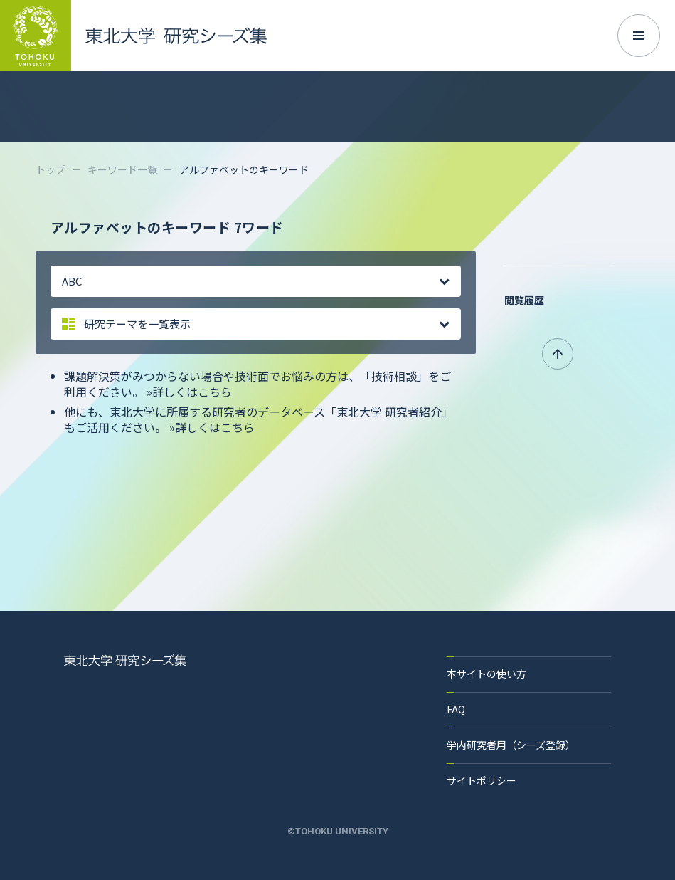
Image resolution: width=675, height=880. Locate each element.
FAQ (456, 709)
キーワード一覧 (122, 169)
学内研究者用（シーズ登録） (511, 745)
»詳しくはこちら (189, 391)
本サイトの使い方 (486, 673)
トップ (50, 169)
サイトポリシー (481, 780)
